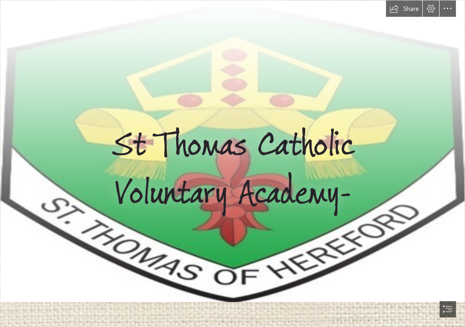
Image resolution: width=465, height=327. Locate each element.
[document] (232, 163)
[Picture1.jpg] (232, 151)
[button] (404, 8)
